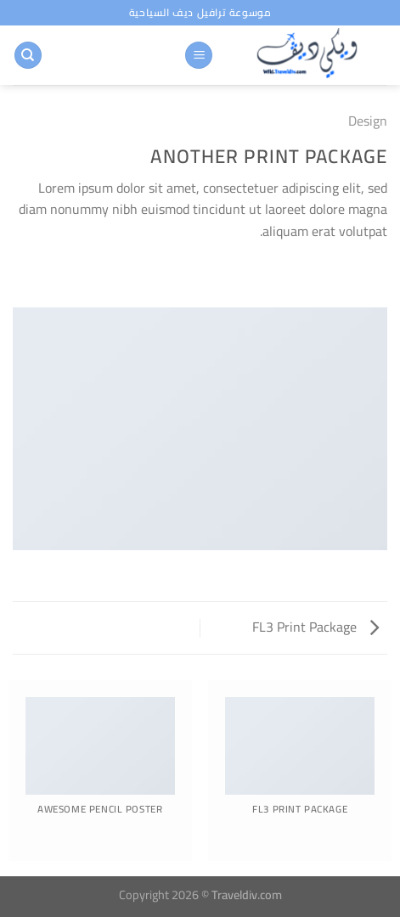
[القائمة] (198, 56)
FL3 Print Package (315, 626)
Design (367, 120)
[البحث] (28, 56)
